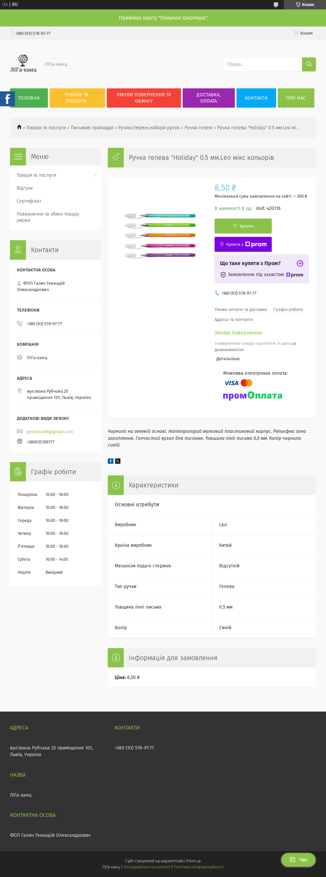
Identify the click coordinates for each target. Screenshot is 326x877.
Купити (246, 226)
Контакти (256, 98)
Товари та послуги (77, 98)
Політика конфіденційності (199, 867)
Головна (29, 98)
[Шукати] (309, 64)
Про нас (296, 98)
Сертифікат (29, 201)
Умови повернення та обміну (144, 98)
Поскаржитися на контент (146, 867)
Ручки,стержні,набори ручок (149, 128)
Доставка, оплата (209, 98)
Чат (298, 860)
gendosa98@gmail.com (50, 431)
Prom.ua (193, 861)
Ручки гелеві (199, 128)
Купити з (246, 244)
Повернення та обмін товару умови (48, 217)
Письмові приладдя (92, 128)
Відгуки (25, 188)
